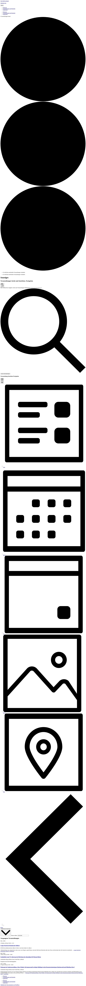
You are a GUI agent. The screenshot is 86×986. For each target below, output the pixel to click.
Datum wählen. (14, 935)
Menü (2, 5)
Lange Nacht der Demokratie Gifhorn (10, 945)
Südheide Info (3, 3)
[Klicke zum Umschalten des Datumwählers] (6, 932)
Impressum (5, 9)
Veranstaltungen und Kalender (9, 8)
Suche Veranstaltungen (5, 373)
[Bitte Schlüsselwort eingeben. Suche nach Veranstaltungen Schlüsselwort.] (36, 287)
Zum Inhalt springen (5, 1)
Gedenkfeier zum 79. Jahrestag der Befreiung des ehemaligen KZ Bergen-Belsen (21, 957)
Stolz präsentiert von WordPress (12, 984)
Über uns (5, 7)
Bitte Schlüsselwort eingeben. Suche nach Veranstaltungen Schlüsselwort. (16, 287)
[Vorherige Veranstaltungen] (44, 924)
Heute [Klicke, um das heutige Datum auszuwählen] (2, 927)
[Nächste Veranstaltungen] (3, 925)
